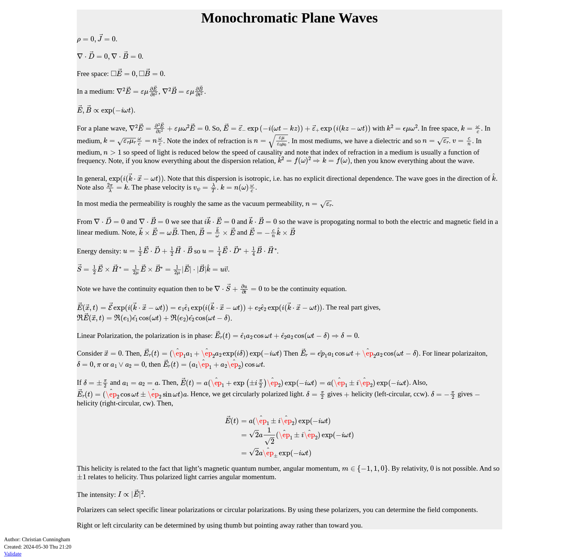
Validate (12, 554)
